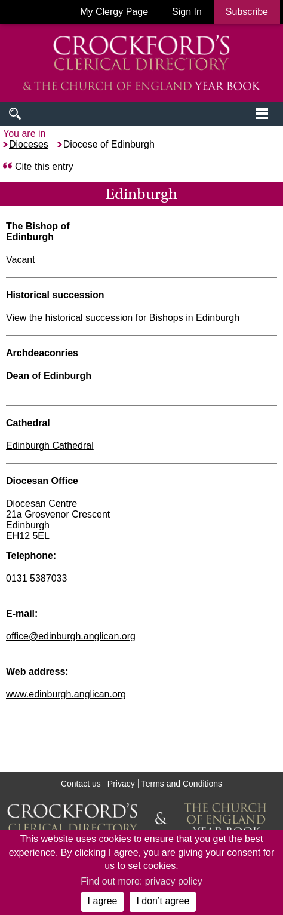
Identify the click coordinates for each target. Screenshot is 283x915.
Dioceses (28, 144)
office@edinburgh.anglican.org (71, 636)
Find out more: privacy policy (141, 881)
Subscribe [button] (247, 12)
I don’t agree (162, 901)
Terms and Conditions (182, 783)
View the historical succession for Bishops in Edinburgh (122, 318)
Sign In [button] (187, 12)
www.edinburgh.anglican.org (66, 694)
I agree (103, 901)
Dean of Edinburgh (48, 376)
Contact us (81, 783)
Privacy (121, 783)
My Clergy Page (114, 12)
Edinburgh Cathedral (50, 445)
